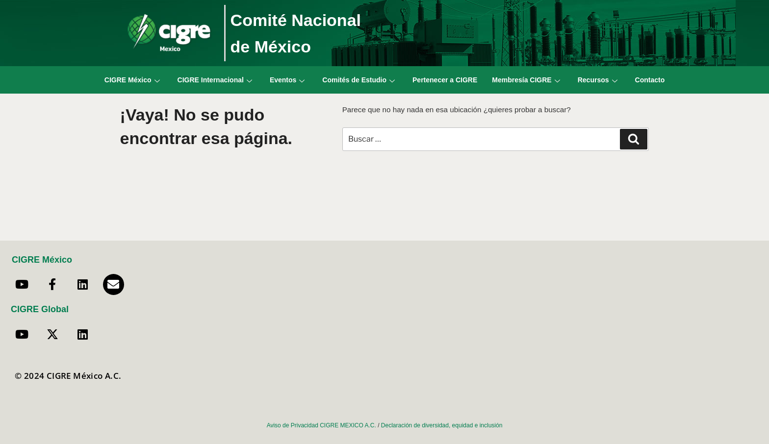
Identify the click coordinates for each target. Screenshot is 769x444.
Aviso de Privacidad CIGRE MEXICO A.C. (321, 425)
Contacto (650, 80)
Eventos (287, 80)
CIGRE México (132, 80)
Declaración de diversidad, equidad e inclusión (442, 425)
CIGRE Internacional (215, 80)
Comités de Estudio (358, 80)
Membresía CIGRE (526, 80)
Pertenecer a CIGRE (444, 80)
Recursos (597, 80)
